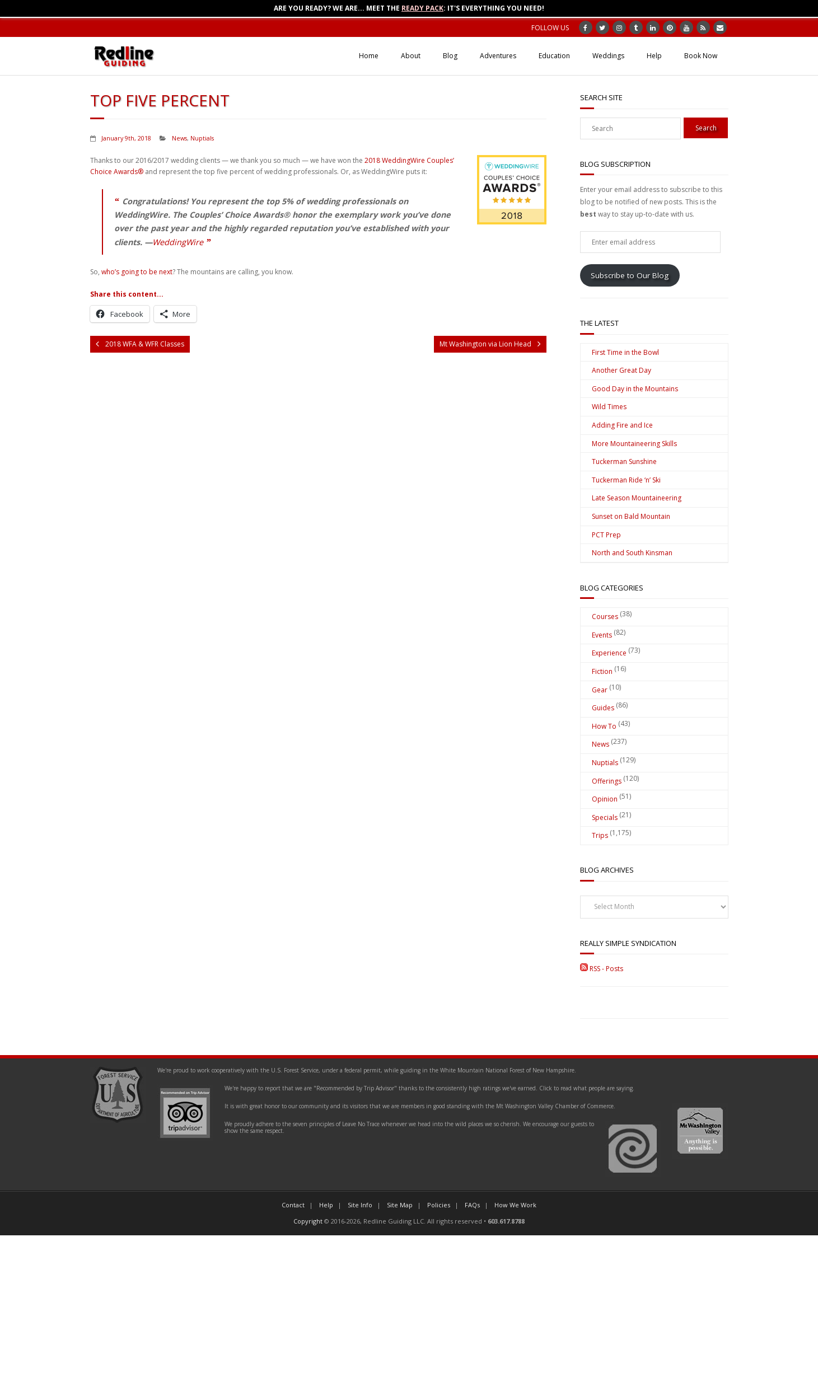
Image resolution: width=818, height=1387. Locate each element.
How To (604, 726)
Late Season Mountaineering (636, 498)
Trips (600, 835)
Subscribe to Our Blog (630, 275)
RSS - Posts (601, 968)
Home (368, 55)
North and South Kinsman (632, 552)
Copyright (307, 1221)
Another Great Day (621, 370)
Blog (450, 55)
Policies (438, 1205)
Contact (293, 1205)
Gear (599, 690)
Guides (603, 708)
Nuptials (202, 138)
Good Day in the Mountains (635, 388)
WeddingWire (177, 242)
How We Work (515, 1205)
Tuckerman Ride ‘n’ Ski (626, 480)
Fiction (602, 671)
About (410, 55)
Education (554, 55)
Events (602, 635)
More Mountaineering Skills (634, 443)
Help (654, 55)
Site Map (400, 1205)
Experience (609, 653)
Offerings (606, 781)
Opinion (605, 799)
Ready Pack (422, 8)
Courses (605, 616)
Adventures (498, 55)
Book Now (700, 55)
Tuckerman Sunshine (624, 461)
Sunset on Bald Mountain (631, 516)
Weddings (608, 55)
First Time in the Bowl (625, 352)
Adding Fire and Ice (622, 425)
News (179, 138)
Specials (605, 817)
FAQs (472, 1205)
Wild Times (609, 406)
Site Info (360, 1205)
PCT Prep (606, 535)
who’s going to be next (136, 272)
